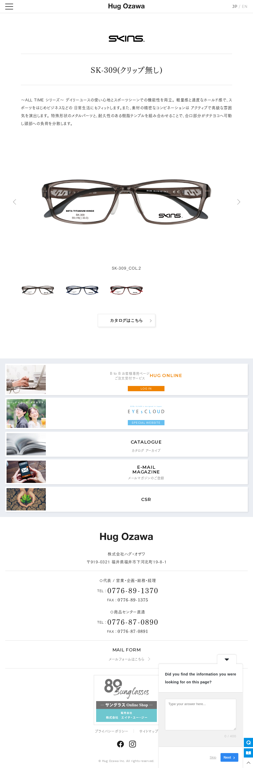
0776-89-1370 (132, 590)
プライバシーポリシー (112, 731)
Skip (213, 757)
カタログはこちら (126, 320)
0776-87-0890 (132, 621)
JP (235, 6)
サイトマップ (148, 731)
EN (245, 6)
